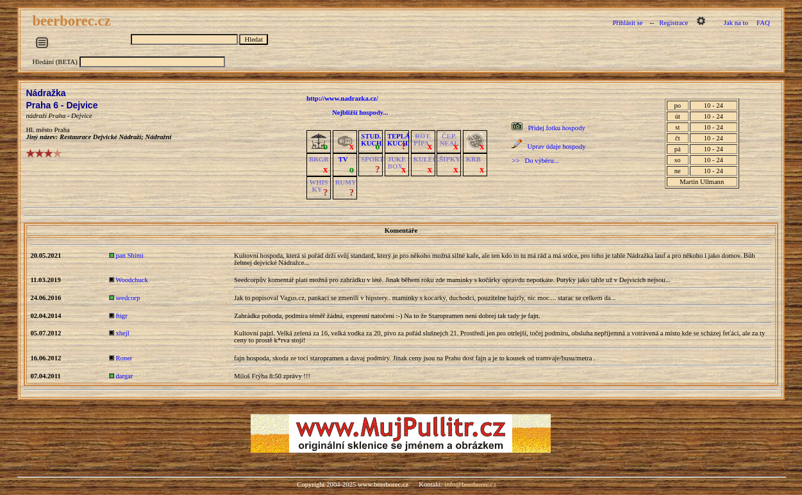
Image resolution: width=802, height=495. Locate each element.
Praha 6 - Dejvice (61, 105)
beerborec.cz (73, 21)
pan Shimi (129, 255)
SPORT (372, 159)
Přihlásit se (627, 22)
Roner (123, 358)
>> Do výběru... (535, 160)
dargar (124, 376)
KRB (473, 159)
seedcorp (127, 297)
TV (343, 159)
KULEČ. (427, 159)
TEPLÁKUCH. (398, 140)
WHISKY (318, 186)
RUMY (345, 182)
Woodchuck (131, 279)
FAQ (763, 22)
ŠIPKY (449, 159)
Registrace (673, 22)
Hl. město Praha (47, 129)
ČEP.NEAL (449, 140)
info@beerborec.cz (470, 484)
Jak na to (736, 22)
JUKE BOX (397, 163)
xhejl (122, 333)
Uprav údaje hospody (556, 146)
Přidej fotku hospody (556, 127)
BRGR (319, 159)
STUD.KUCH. (372, 140)
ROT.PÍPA (422, 140)
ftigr (121, 315)
